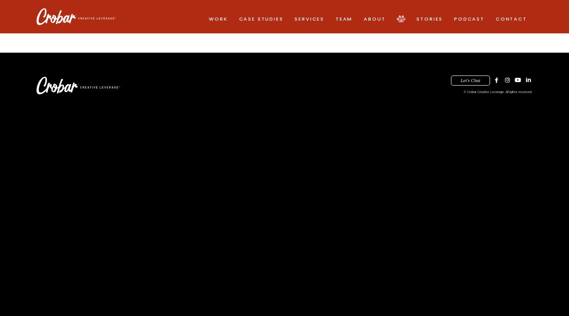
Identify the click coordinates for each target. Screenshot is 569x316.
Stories (429, 18)
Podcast (469, 18)
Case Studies (261, 18)
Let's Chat (470, 80)
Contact (511, 18)
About (374, 18)
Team (344, 18)
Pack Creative (401, 19)
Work (218, 18)
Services (309, 18)
